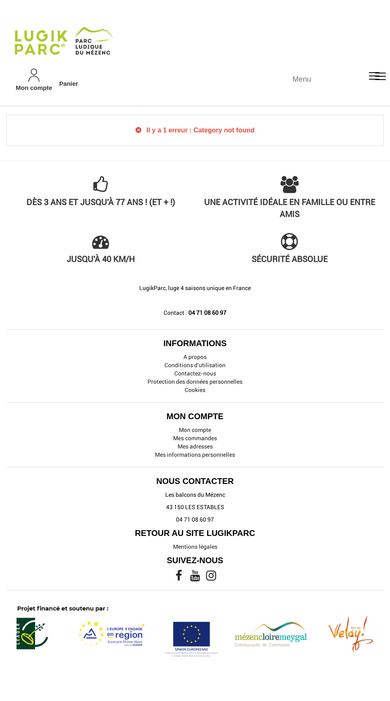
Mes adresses (195, 446)
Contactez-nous (195, 373)
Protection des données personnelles (195, 381)
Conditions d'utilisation (195, 365)
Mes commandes (195, 438)
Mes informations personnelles (195, 454)
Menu (301, 79)
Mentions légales (195, 546)
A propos (195, 357)
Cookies (195, 390)
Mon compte (195, 430)
